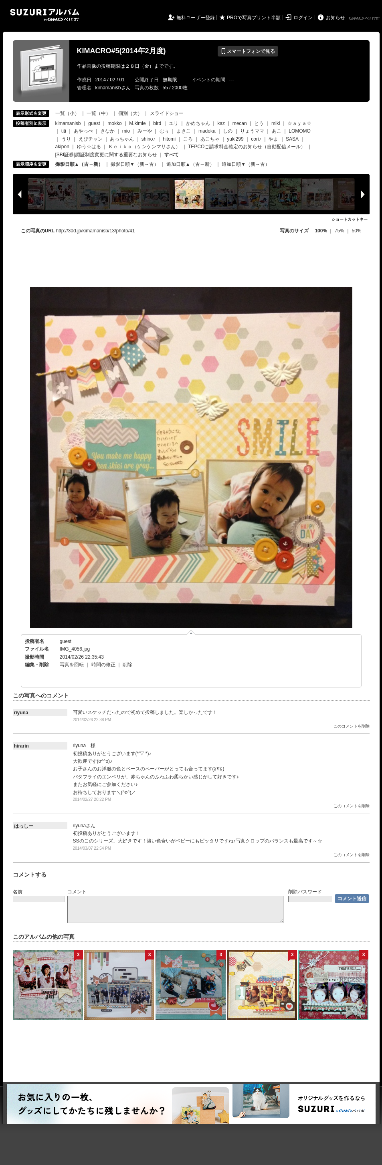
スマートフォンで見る (248, 51)
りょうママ (252, 131)
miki (275, 123)
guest (94, 123)
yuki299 (235, 139)
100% (320, 231)
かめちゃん (198, 123)
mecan (239, 123)
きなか (107, 131)
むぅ (164, 131)
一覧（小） (67, 113)
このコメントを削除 (351, 726)
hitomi (169, 139)
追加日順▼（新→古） (246, 164)
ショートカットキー (349, 219)
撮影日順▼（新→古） (135, 164)
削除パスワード (305, 892)
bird (157, 123)
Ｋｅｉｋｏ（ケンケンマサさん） (144, 146)
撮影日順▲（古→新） (79, 164)
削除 (127, 664)
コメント (77, 892)
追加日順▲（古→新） (190, 164)
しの (227, 131)
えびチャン (91, 139)
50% (356, 231)
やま (273, 139)
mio (126, 131)
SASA (292, 139)
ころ (188, 139)
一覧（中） (99, 113)
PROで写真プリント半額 (254, 17)
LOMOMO (300, 131)
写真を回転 (72, 664)
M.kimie (137, 123)
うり (66, 139)
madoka (207, 131)
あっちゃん (122, 139)
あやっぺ (83, 131)
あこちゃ (210, 139)
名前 (17, 892)
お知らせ (335, 17)
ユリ (173, 123)
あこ (276, 131)
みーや (144, 131)
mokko (114, 123)
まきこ (183, 131)
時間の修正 (103, 664)
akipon (62, 146)
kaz (221, 123)
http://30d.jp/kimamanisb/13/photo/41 (95, 231)
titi (63, 131)
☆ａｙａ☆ (299, 123)
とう (259, 123)
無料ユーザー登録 (195, 17)
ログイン (303, 17)
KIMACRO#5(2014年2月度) (121, 51)
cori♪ (256, 139)
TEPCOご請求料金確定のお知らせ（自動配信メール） (246, 146)
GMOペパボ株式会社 (365, 18)
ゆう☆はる (89, 146)
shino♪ (148, 139)
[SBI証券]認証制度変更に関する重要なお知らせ (106, 154)
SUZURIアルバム (45, 15)
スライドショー (167, 113)
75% (340, 231)
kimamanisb (68, 123)
